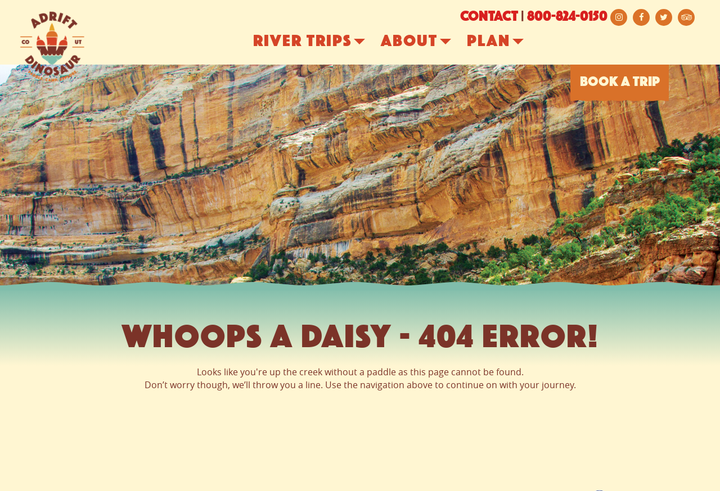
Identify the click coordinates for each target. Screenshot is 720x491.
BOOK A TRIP (620, 82)
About (427, 42)
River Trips (320, 42)
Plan (506, 42)
